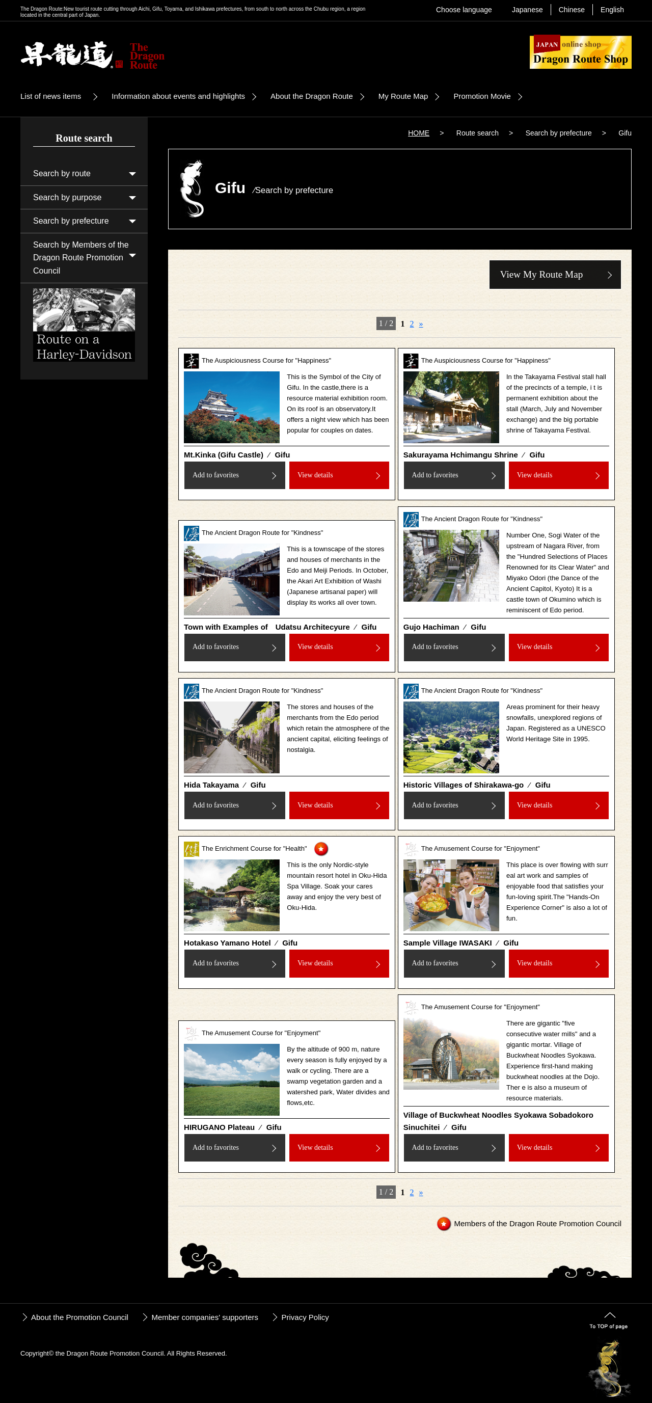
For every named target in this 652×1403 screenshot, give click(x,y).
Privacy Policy (305, 1317)
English (612, 10)
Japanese (527, 10)
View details (315, 475)
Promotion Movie (482, 96)
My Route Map (403, 96)
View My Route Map (541, 274)
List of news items (50, 96)
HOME (418, 133)
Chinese (572, 10)
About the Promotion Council (79, 1317)
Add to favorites (216, 475)
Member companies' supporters (204, 1317)
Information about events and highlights (178, 96)
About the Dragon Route (311, 96)
